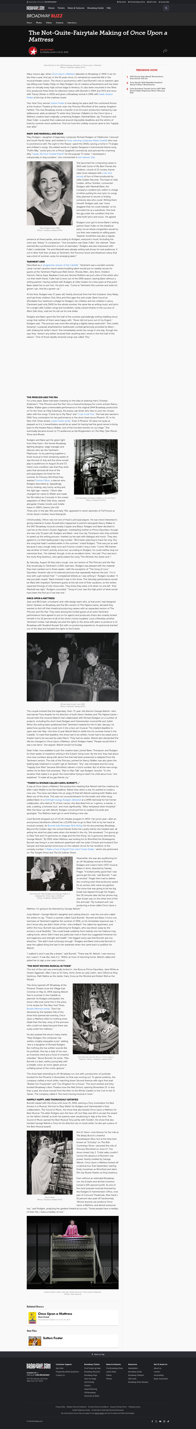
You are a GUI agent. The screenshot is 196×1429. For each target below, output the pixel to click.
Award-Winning (90, 1389)
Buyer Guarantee (161, 1378)
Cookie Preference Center (81, 1410)
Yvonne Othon (42, 480)
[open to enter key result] (166, 8)
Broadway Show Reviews (138, 1382)
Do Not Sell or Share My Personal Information (108, 1410)
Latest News (111, 1371)
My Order (121, 2)
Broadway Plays (90, 1375)
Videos (49, 22)
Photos (39, 22)
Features (59, 22)
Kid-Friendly (89, 1382)
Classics (87, 1385)
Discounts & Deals (91, 1396)
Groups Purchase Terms (118, 1407)
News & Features (76, 8)
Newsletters (133, 1368)
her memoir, (84, 157)
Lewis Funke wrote (60, 421)
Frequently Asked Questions (67, 1371)
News (29, 22)
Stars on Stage (90, 1378)
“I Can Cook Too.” (86, 414)
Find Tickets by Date (92, 1368)
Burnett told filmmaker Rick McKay (65, 825)
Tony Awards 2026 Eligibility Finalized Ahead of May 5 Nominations (146, 83)
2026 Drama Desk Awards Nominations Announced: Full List (146, 77)
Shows (51, 8)
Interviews (72, 22)
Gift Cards (151, 2)
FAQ (109, 8)
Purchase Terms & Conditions (98, 1407)
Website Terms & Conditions (76, 1407)
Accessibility (159, 1375)
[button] (165, 52)
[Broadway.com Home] (35, 8)
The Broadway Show (136, 2)
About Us (157, 1368)
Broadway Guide (95, 8)
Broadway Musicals (92, 1371)
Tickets (61, 8)
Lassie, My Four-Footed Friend (48, 154)
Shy (93, 157)
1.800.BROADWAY (42, 2)
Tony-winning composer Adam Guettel (87, 140)
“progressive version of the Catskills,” (60, 265)
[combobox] (155, 8)
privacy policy (99, 1413)
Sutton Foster (57, 103)
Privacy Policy (60, 1407)
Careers (157, 1371)
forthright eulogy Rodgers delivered (63, 799)
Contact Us (31, 1372)
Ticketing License (134, 1407)
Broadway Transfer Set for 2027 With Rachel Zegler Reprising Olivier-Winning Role (148, 91)
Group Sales (163, 2)
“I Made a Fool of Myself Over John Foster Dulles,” (69, 849)
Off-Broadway (90, 1392)
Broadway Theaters (136, 1375)
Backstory (47, 49)
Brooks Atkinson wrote (38, 1008)
